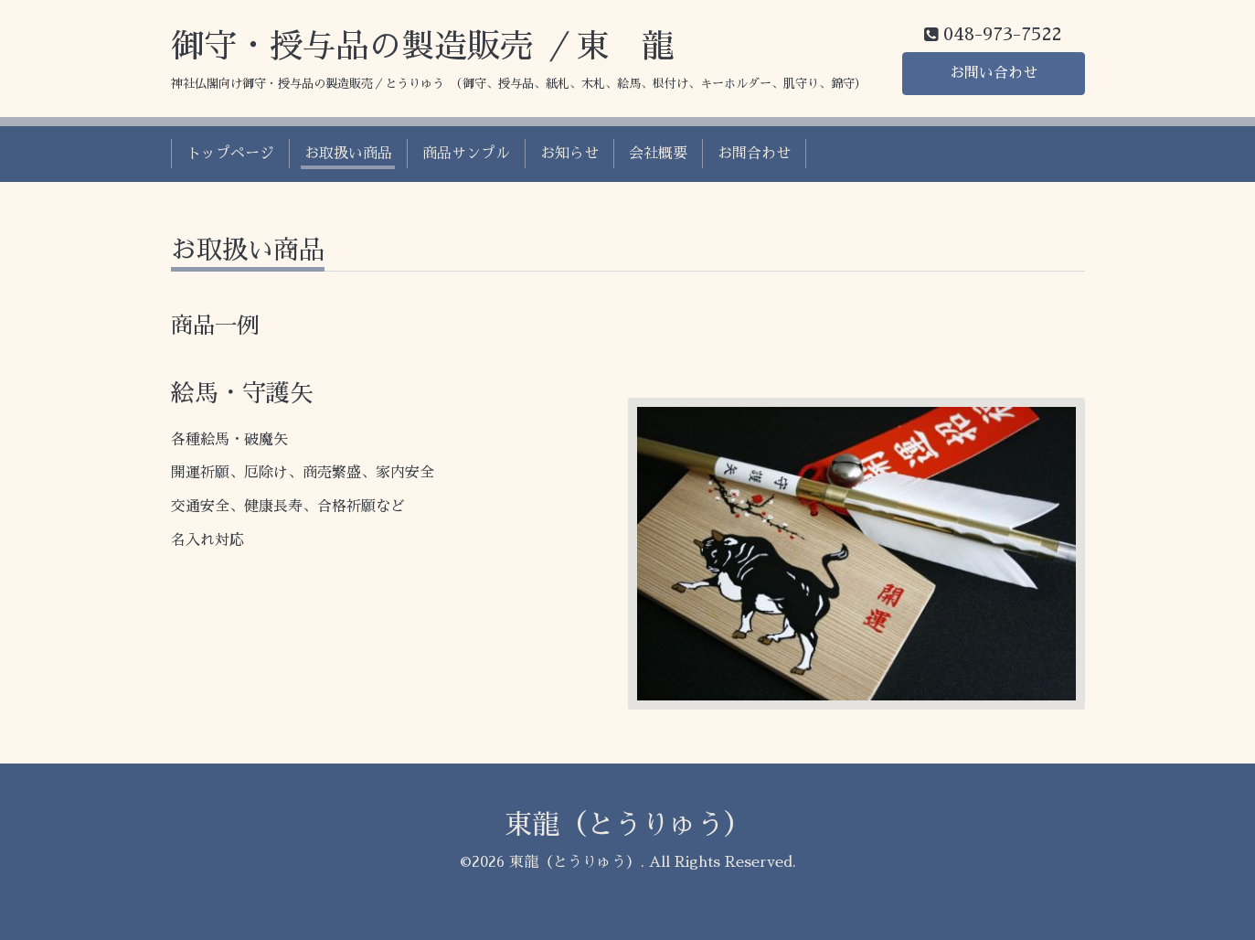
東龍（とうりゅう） (628, 825)
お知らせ (569, 153)
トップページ (230, 153)
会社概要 (658, 153)
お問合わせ (754, 153)
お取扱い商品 (348, 153)
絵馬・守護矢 (242, 393)
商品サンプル (466, 153)
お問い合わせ (993, 73)
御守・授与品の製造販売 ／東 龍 (423, 46)
